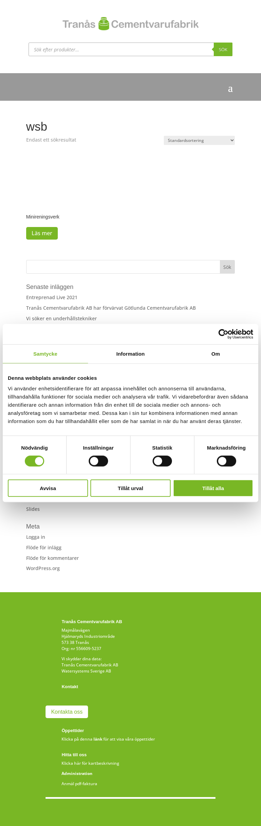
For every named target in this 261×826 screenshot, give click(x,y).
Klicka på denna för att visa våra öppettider (108, 739)
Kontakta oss (67, 712)
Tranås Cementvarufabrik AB (90, 665)
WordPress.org (43, 568)
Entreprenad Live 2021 (51, 297)
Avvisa (48, 488)
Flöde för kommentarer (52, 558)
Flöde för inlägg (44, 547)
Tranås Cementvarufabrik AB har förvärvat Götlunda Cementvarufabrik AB (111, 308)
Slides (33, 509)
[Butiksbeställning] (199, 140)
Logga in (35, 537)
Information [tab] (130, 353)
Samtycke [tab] (45, 353)
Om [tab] (215, 353)
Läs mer (42, 233)
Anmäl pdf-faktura (79, 784)
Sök (223, 49)
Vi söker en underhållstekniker (61, 318)
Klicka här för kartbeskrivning (90, 763)
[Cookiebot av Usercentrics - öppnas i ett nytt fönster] (223, 334)
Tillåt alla (213, 488)
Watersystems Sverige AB (86, 671)
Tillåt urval (130, 488)
